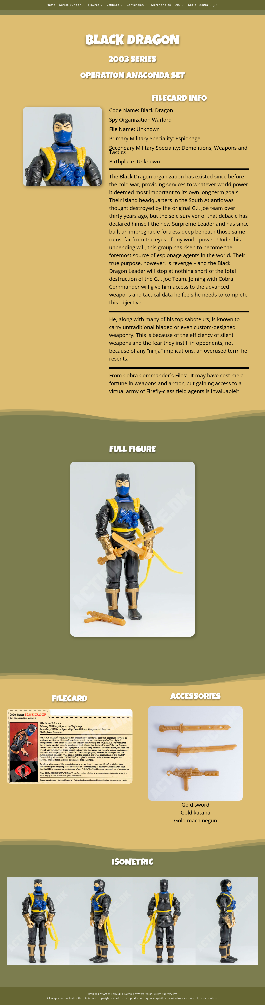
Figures (93, 5)
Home (51, 5)
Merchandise (161, 5)
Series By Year (70, 5)
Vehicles (113, 5)
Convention (135, 5)
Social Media (198, 5)
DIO (178, 5)
